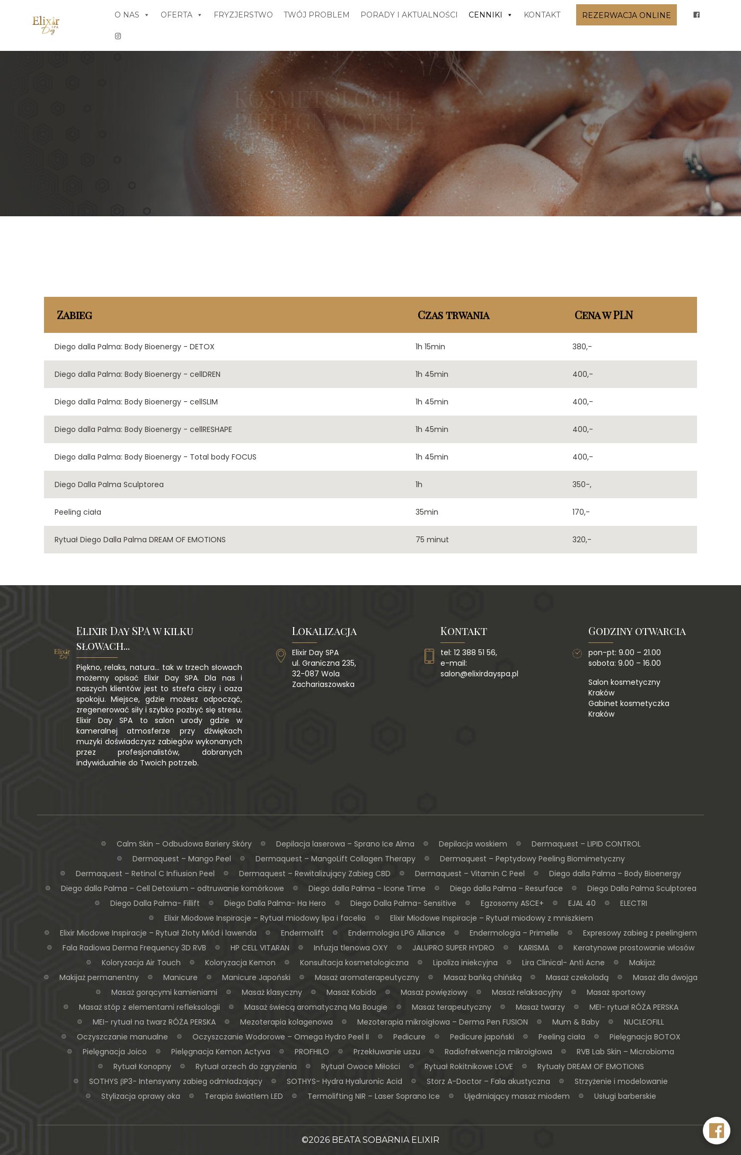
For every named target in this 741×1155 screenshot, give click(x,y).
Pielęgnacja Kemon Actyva (220, 1051)
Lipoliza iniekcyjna (465, 962)
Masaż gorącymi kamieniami (164, 992)
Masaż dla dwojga (665, 977)
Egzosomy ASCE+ (512, 903)
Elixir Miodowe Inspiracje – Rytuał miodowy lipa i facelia (265, 918)
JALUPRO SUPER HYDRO (453, 947)
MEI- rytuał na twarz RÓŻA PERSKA (154, 1022)
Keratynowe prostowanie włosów (634, 947)
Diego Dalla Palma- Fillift (155, 903)
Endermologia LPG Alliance (396, 933)
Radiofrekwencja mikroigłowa (498, 1051)
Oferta (182, 14)
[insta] (118, 36)
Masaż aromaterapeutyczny (367, 977)
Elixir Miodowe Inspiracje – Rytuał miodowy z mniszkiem (491, 918)
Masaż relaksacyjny (527, 992)
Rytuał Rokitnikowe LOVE (469, 1066)
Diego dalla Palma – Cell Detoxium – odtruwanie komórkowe (172, 888)
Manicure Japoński (256, 977)
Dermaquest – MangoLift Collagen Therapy (335, 858)
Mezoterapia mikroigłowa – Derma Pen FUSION (442, 1022)
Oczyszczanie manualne (122, 1036)
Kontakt (542, 15)
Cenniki (491, 14)
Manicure (180, 977)
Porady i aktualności (409, 15)
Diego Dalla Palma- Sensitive (403, 903)
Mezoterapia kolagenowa (286, 1022)
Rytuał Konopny (142, 1066)
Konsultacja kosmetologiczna (354, 962)
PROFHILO (312, 1051)
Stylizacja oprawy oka (140, 1096)
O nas (132, 14)
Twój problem (317, 15)
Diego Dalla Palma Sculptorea (641, 888)
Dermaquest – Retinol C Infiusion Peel (145, 873)
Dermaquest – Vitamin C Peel (470, 873)
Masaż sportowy (616, 992)
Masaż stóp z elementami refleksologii (149, 1007)
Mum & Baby (575, 1022)
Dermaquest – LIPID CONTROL (586, 844)
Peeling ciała (562, 1036)
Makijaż (642, 962)
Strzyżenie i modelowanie (621, 1081)
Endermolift (302, 933)
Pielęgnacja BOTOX (645, 1036)
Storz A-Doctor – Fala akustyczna (488, 1081)
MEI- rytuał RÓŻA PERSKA (633, 1007)
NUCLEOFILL (644, 1022)
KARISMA (534, 947)
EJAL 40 (582, 903)
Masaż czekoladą (577, 977)
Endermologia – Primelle (514, 933)
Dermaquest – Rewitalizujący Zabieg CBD (315, 873)
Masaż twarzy (540, 1007)
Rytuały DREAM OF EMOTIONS (590, 1066)
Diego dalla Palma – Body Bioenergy (615, 873)
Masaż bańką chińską (483, 977)
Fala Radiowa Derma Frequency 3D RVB (134, 947)
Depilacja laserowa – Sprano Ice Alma (345, 844)
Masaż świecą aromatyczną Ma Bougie (315, 1007)
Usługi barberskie (625, 1096)
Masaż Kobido (351, 992)
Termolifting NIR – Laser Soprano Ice (373, 1096)
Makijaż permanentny (99, 977)
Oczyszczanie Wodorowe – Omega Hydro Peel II (280, 1036)
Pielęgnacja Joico (115, 1051)
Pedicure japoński (482, 1036)
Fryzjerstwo (243, 15)
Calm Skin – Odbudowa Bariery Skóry (184, 844)
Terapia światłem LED (244, 1096)
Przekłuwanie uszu (387, 1051)
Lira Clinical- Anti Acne (563, 962)
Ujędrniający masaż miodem (517, 1096)
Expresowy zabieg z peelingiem (640, 933)
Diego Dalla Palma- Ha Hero (275, 903)
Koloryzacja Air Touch (141, 962)
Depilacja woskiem (473, 844)
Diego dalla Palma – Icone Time (367, 888)
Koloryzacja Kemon (240, 962)
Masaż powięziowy (434, 992)
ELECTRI (633, 903)
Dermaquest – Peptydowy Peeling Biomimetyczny (532, 858)
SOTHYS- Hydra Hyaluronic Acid (344, 1081)
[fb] (696, 14)
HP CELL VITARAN (260, 947)
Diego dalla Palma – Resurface (506, 888)
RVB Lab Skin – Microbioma (625, 1051)
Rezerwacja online (626, 15)
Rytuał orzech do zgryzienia (246, 1066)
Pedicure (409, 1036)
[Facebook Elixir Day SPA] (716, 1130)
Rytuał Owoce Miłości (360, 1066)
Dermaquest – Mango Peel (182, 858)
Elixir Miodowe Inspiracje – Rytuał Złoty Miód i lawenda (158, 933)
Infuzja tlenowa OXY (351, 947)
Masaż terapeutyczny (451, 1007)
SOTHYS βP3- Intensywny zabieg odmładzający (175, 1081)
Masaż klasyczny (272, 992)
